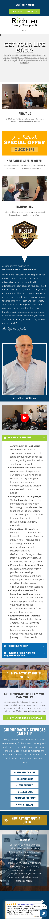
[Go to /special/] (24, 165)
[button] (25, 418)
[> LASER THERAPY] (24, 785)
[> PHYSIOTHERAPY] (24, 804)
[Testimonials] (24, 860)
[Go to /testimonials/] (24, 211)
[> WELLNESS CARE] (24, 791)
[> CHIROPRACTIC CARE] (24, 772)
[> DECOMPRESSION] (24, 778)
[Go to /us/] (24, 118)
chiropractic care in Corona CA (30, 293)
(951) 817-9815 (24, 4)
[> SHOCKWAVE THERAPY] (24, 798)
